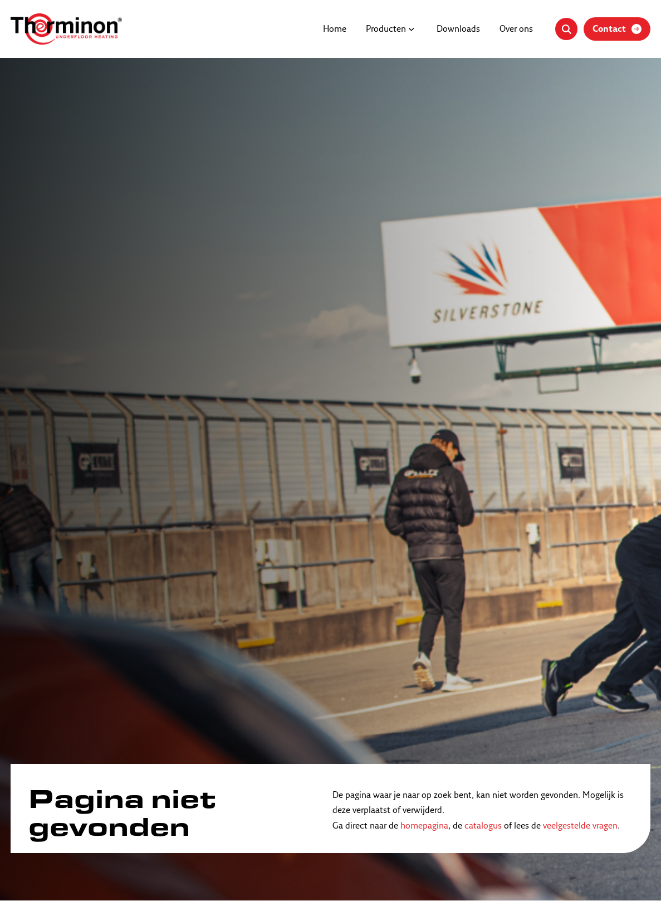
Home (334, 29)
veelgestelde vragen (580, 826)
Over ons (516, 29)
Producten (386, 29)
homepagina (424, 826)
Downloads (458, 29)
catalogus (483, 826)
